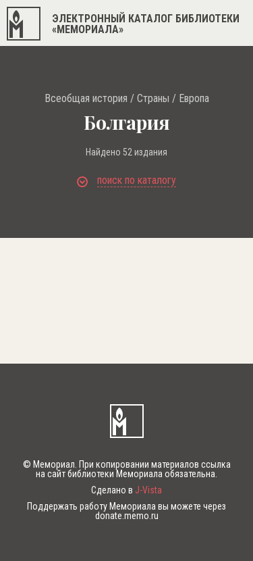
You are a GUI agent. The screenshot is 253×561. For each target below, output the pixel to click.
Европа (194, 98)
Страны (153, 98)
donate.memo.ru (127, 515)
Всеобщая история (86, 98)
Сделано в (126, 490)
